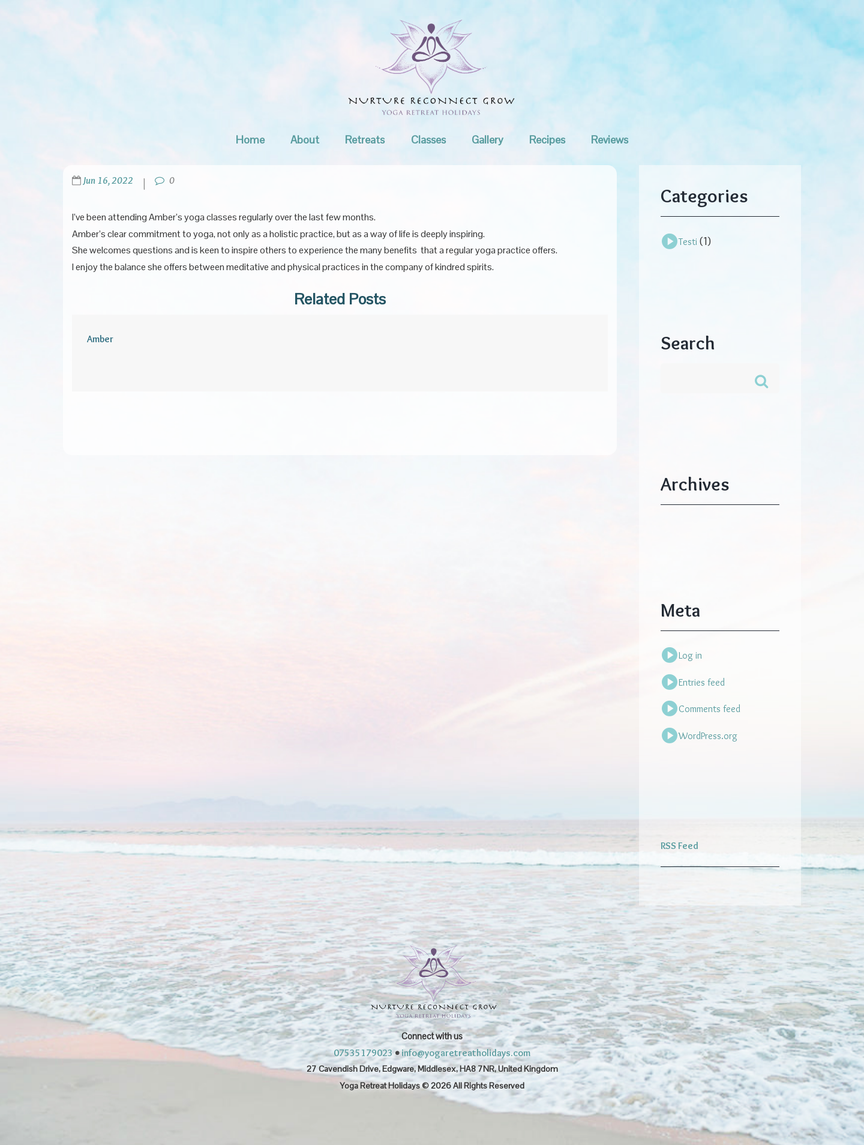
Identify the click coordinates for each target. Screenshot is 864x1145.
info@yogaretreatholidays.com (465, 1053)
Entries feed (702, 682)
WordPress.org (708, 736)
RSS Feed (679, 845)
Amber (100, 339)
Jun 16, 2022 (108, 180)
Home (250, 140)
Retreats (365, 140)
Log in (690, 655)
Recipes (547, 140)
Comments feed (709, 708)
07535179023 (363, 1053)
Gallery (487, 140)
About (304, 140)
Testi (688, 241)
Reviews (609, 140)
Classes (428, 140)
